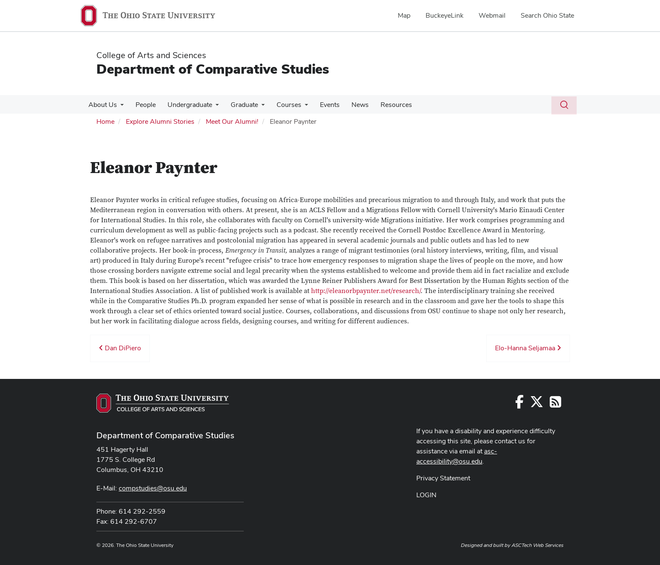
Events (320, 104)
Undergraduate (185, 104)
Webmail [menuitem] (492, 15)
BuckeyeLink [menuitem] (444, 15)
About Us (102, 104)
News (349, 104)
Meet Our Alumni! (232, 121)
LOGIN (426, 494)
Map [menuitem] (404, 15)
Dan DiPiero (120, 348)
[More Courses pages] (297, 107)
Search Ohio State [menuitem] (547, 15)
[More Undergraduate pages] (211, 107)
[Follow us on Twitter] (536, 404)
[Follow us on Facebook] (519, 404)
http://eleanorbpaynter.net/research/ (365, 291)
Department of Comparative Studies (212, 68)
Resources (383, 104)
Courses (281, 104)
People (143, 104)
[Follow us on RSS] (555, 404)
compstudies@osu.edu (153, 488)
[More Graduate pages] (255, 107)
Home (105, 121)
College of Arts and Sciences (151, 55)
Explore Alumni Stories (160, 121)
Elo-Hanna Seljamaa (528, 348)
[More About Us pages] (119, 107)
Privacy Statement (443, 478)
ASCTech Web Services (537, 545)
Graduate (238, 104)
